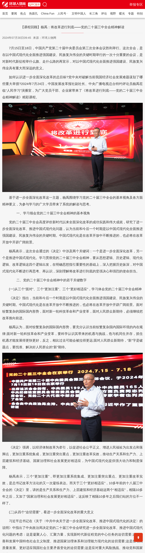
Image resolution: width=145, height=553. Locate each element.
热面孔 (33, 13)
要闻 (14, 13)
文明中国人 (79, 13)
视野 (113, 13)
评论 (104, 13)
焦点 (23, 13)
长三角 (93, 13)
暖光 (122, 13)
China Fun (47, 13)
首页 (5, 13)
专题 (131, 13)
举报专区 (136, 4)
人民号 (63, 13)
